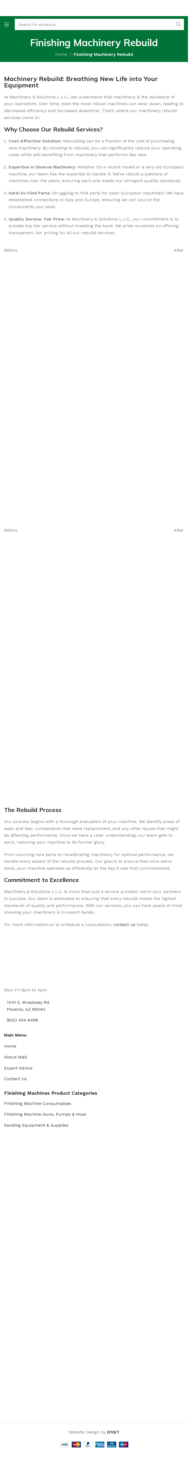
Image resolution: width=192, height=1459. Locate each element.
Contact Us (15, 1078)
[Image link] (24, 966)
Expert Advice (18, 1068)
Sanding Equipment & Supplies (36, 1125)
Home (61, 54)
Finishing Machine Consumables (37, 1103)
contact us (124, 924)
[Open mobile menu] (6, 24)
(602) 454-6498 (22, 1020)
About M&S (15, 1057)
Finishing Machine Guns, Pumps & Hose (45, 1114)
